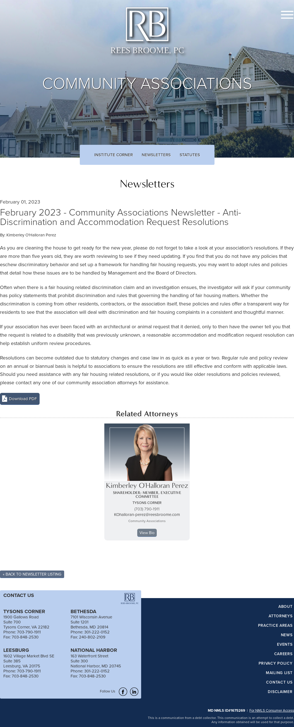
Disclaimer (280, 691)
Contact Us (279, 682)
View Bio (147, 532)
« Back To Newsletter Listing (32, 574)
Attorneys (280, 616)
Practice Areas (275, 625)
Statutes (190, 154)
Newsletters (156, 154)
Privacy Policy (276, 663)
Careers (283, 654)
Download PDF (23, 399)
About (285, 606)
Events (284, 644)
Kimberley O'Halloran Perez (31, 235)
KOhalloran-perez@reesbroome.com (147, 514)
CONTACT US (18, 595)
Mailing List (279, 672)
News (287, 635)
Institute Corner (113, 154)
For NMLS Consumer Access (271, 710)
